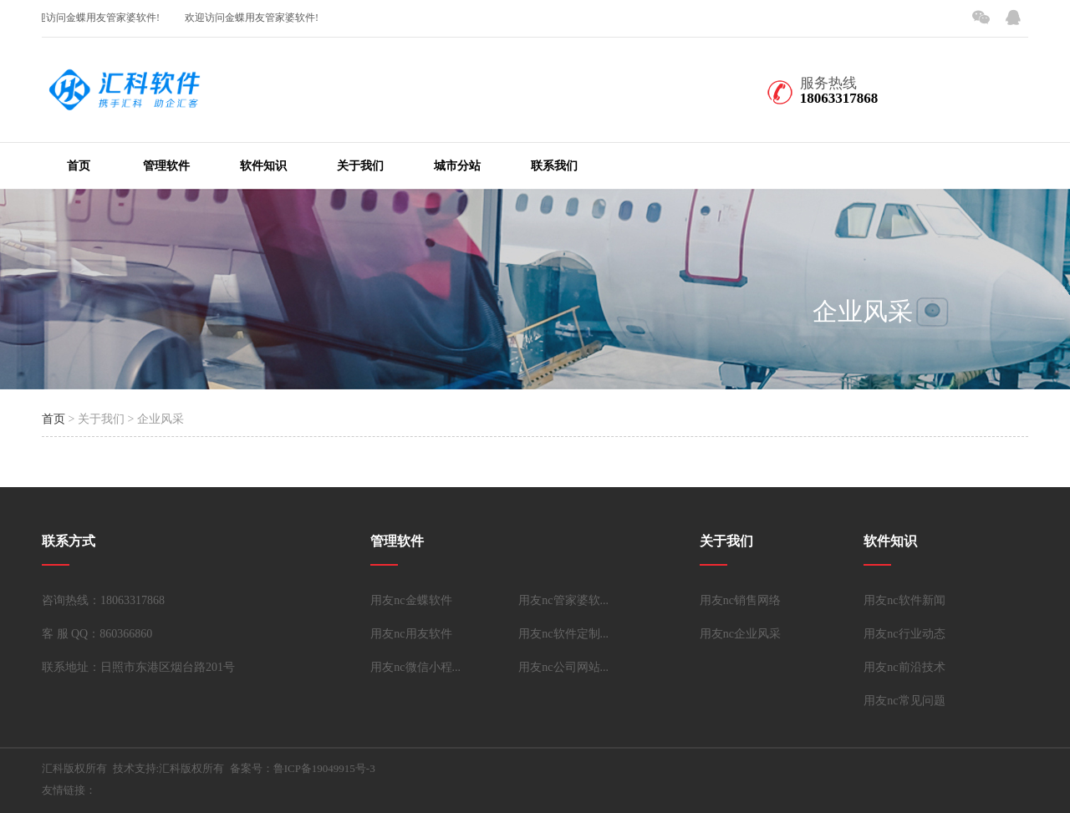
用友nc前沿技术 (904, 667)
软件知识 (263, 166)
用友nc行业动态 (904, 634)
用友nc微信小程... (415, 667)
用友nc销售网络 (740, 600)
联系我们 (554, 166)
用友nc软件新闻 (904, 600)
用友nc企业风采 (740, 634)
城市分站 (457, 166)
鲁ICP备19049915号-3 (324, 768)
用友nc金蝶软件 (410, 600)
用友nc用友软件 (410, 634)
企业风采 (863, 311)
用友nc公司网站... (563, 667)
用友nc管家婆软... (563, 600)
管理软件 (166, 166)
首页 (78, 166)
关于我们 (360, 166)
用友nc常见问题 (904, 700)
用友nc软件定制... (563, 634)
